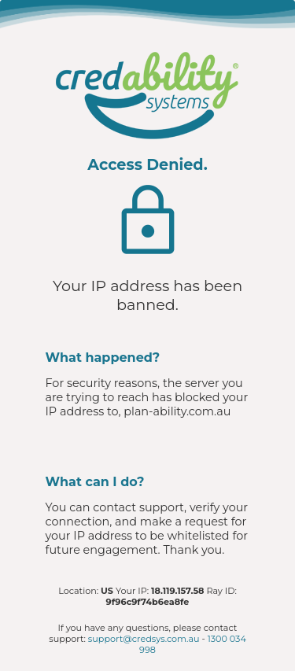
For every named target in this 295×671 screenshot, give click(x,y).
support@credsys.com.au (144, 638)
